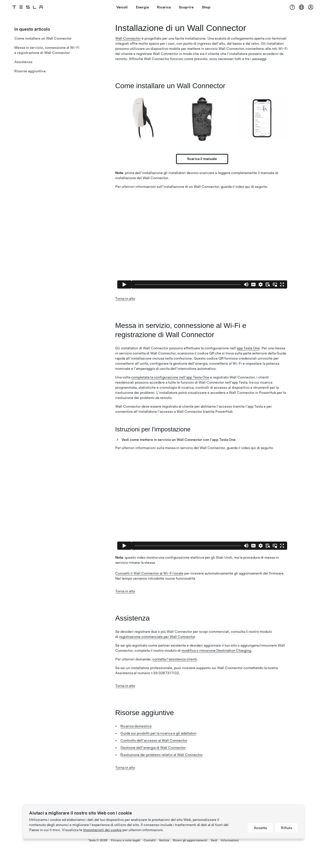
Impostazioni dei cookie (102, 830)
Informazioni (230, 840)
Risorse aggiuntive (30, 71)
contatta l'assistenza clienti (174, 659)
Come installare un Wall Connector (43, 38)
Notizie (164, 840)
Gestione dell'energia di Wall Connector (153, 748)
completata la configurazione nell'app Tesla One (170, 377)
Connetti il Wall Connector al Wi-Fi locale (149, 573)
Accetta (260, 828)
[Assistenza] (292, 7)
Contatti (150, 840)
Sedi (214, 840)
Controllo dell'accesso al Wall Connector (153, 740)
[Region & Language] (301, 7)
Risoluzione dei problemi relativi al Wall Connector (161, 755)
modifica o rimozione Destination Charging (216, 650)
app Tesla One (248, 348)
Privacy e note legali (125, 840)
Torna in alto (125, 298)
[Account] (311, 7)
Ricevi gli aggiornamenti (190, 840)
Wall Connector (128, 38)
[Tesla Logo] (27, 7)
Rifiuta (286, 828)
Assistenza (23, 62)
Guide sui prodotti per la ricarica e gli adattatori (158, 733)
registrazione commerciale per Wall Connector (157, 637)
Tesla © (97, 840)
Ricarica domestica (135, 726)
